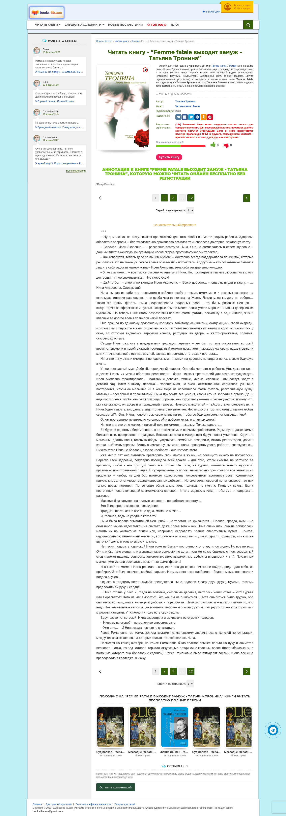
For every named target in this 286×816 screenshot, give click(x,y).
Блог (175, 24)
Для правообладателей (59, 804)
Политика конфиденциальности (93, 804)
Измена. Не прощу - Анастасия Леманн (59, 71)
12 (191, 198)
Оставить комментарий (116, 787)
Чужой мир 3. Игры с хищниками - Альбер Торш (59, 163)
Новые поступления (125, 24)
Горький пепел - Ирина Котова (54, 101)
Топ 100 (156, 24)
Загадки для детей (125, 804)
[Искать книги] (248, 24)
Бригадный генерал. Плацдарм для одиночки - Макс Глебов (59, 127)
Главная (37, 804)
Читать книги (219, 65)
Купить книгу (169, 157)
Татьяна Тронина (185, 101)
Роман (232, 65)
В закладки (211, 11)
